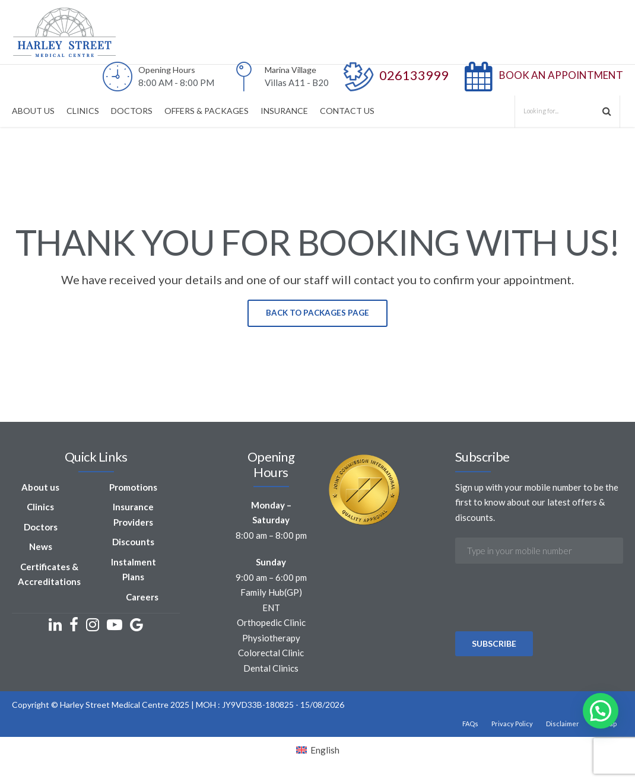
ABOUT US (33, 111)
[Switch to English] (317, 751)
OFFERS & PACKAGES (206, 111)
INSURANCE (284, 111)
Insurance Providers (133, 516)
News (40, 547)
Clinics (40, 508)
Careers (142, 597)
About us (40, 487)
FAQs (470, 725)
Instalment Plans (133, 570)
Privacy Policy (512, 725)
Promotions (133, 487)
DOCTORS (132, 111)
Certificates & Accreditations (49, 575)
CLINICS (82, 111)
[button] (600, 711)
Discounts (133, 543)
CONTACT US (347, 111)
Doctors (41, 527)
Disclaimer (562, 725)
